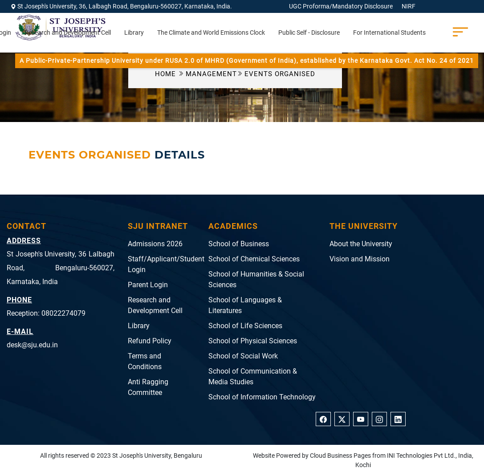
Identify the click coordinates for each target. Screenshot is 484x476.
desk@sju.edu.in (32, 345)
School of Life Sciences (245, 325)
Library (134, 32)
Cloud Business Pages (340, 455)
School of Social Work (243, 356)
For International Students (389, 32)
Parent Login (148, 285)
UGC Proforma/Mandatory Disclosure (341, 6)
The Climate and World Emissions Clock (211, 32)
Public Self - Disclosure (309, 32)
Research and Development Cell (67, 32)
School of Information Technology (262, 397)
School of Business (238, 244)
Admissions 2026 (155, 244)
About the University (360, 244)
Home (166, 74)
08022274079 (63, 313)
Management (214, 74)
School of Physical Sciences (252, 341)
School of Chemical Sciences (254, 259)
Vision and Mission (359, 259)
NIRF (408, 6)
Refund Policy (149, 341)
